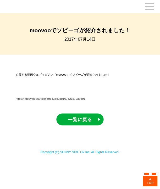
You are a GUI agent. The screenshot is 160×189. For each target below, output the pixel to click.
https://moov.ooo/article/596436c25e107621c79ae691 (50, 98)
